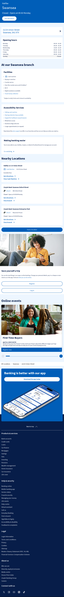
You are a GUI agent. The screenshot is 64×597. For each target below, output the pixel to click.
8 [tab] (34, 356)
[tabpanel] (31, 328)
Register (32, 284)
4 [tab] (18, 356)
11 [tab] (46, 356)
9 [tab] (38, 356)
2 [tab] (10, 356)
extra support (16, 131)
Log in (32, 290)
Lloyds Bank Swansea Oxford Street (16, 187)
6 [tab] (26, 356)
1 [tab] (6, 356)
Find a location (32, 230)
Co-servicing (9, 151)
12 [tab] (50, 356)
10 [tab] (42, 356)
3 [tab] (14, 356)
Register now (31, 350)
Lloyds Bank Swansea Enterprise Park (17, 209)
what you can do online (24, 277)
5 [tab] (22, 356)
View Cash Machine (11, 179)
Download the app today (32, 379)
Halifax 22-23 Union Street (13, 166)
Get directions (11, 18)
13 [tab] (54, 356)
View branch (9, 201)
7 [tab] (30, 356)
